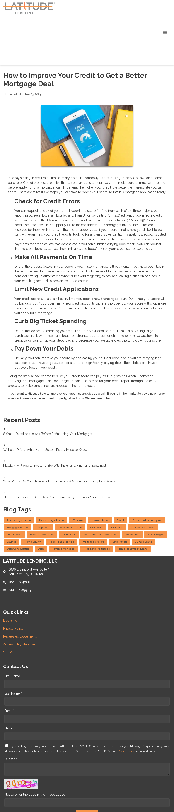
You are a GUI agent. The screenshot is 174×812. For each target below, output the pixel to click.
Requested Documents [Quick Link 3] (20, 636)
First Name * (13, 676)
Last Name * (13, 693)
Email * (9, 711)
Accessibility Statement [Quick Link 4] (20, 644)
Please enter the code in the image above (34, 794)
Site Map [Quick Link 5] (9, 652)
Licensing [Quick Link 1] (10, 620)
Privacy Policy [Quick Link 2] (13, 628)
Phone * (10, 728)
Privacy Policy (126, 751)
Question (10, 759)
